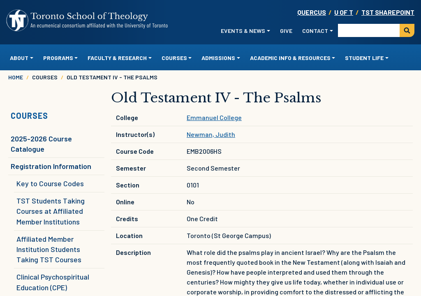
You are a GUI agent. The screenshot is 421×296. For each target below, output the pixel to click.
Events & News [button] (243, 30)
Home (15, 77)
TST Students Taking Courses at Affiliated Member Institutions (50, 211)
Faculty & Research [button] (117, 57)
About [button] (19, 57)
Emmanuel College (214, 117)
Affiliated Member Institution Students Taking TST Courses (48, 249)
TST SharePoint (387, 12)
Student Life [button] (364, 57)
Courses (29, 115)
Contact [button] (315, 30)
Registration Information (51, 166)
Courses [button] (174, 57)
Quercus (311, 12)
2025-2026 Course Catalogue (41, 143)
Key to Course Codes (50, 183)
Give (286, 30)
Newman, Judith (211, 134)
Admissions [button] (218, 57)
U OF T (343, 12)
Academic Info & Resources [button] (290, 57)
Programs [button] (58, 57)
